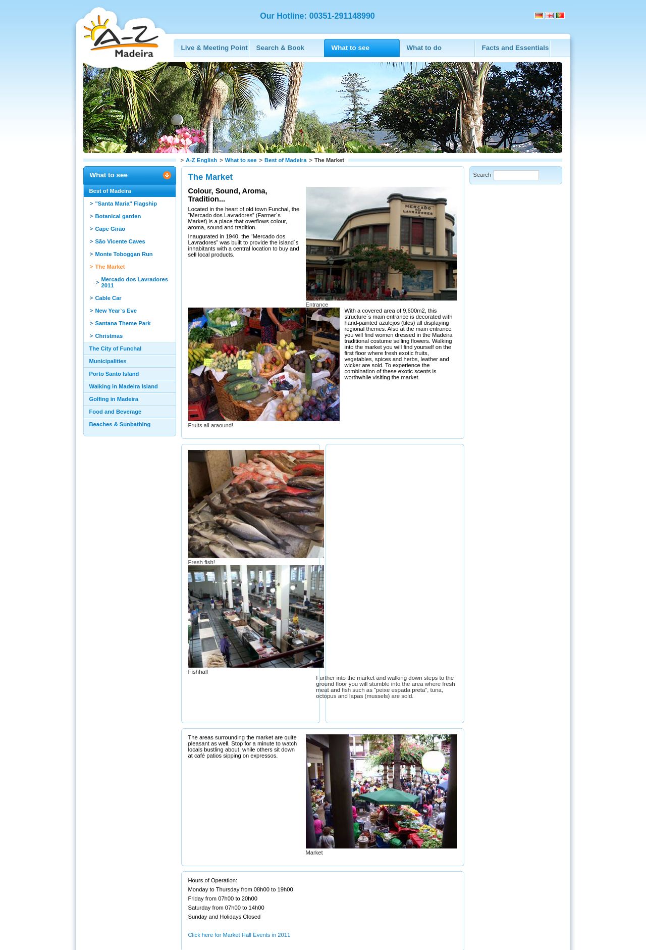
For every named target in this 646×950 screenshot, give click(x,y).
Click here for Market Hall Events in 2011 (239, 872)
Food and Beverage (115, 412)
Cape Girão (110, 229)
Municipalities (108, 361)
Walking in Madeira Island (123, 386)
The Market (110, 267)
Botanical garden (118, 216)
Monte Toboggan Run (124, 254)
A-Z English (201, 160)
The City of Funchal (115, 348)
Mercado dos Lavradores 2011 (134, 282)
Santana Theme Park (123, 323)
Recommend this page (218, 899)
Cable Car (108, 298)
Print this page (154, 899)
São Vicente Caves (120, 241)
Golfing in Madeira (114, 399)
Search (482, 175)
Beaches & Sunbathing (120, 424)
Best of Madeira (285, 160)
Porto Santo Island (114, 374)
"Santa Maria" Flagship (126, 204)
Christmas (109, 336)
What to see (241, 160)
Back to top (104, 899)
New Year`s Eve (116, 311)
